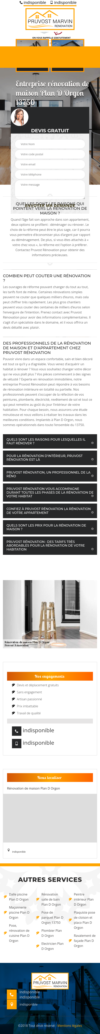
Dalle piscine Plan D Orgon (16, 897)
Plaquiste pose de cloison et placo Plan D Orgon (82, 920)
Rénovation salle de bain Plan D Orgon (48, 899)
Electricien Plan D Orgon (50, 946)
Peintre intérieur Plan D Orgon (81, 899)
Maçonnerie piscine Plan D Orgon (16, 912)
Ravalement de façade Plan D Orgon (82, 940)
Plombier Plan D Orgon (49, 933)
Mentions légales (69, 1025)
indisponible (33, 2)
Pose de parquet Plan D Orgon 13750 (49, 917)
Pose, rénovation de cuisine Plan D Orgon (16, 933)
